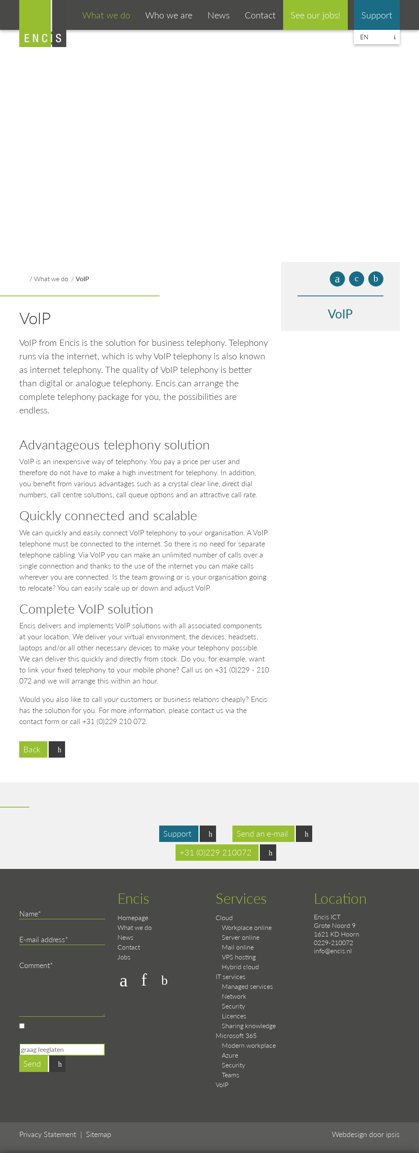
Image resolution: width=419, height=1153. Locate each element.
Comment (34, 965)
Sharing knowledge (249, 1025)
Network (234, 996)
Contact (260, 14)
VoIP (82, 278)
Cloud (224, 917)
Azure (230, 1055)
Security (233, 1006)
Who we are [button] (168, 14)
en (364, 36)
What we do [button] (106, 14)
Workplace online (247, 927)
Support (376, 14)
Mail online (238, 947)
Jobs (124, 956)
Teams (230, 1074)
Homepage (132, 917)
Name (28, 913)
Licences (234, 1015)
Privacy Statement (47, 1134)
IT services (231, 976)
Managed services (247, 986)
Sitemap (98, 1134)
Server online (240, 937)
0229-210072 (333, 942)
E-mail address (42, 939)
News (218, 14)
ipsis (393, 1134)
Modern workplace (249, 1045)
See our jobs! (315, 14)
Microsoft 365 (236, 1035)
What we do (51, 278)
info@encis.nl (333, 950)
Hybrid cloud (240, 966)
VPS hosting (239, 956)
